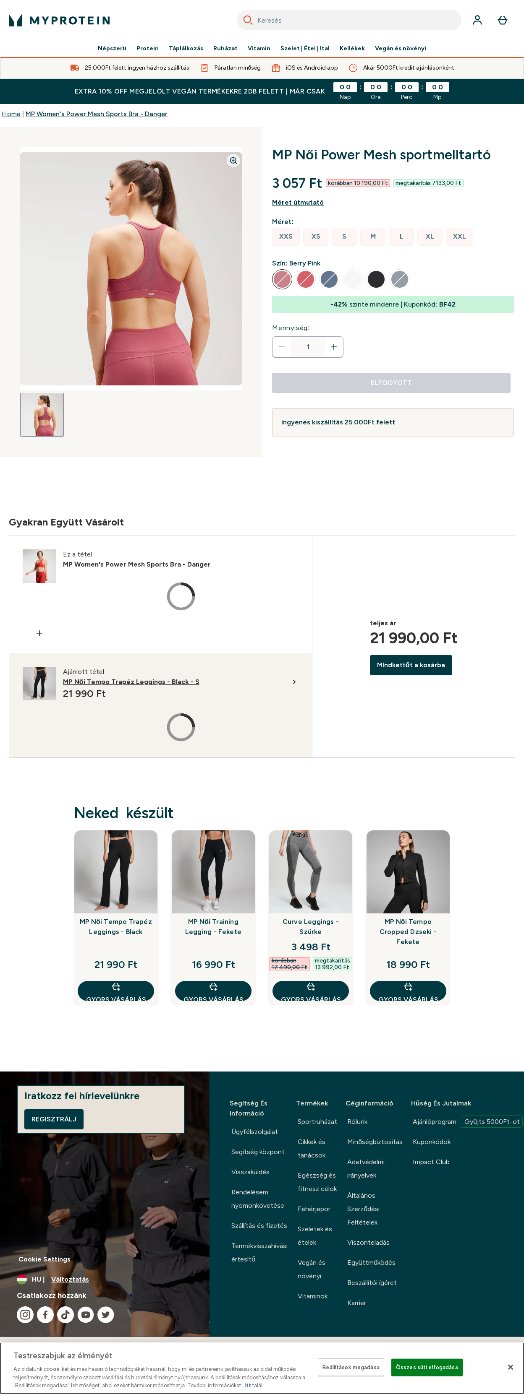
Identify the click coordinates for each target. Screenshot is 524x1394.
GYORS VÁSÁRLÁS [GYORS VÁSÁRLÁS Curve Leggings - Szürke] (311, 991)
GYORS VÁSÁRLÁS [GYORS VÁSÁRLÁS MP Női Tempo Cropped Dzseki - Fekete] (408, 991)
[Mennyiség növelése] (334, 347)
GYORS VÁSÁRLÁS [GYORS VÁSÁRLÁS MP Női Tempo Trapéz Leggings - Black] (116, 991)
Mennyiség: (291, 328)
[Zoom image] (233, 160)
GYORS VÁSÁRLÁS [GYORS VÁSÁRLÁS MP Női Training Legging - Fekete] (213, 991)
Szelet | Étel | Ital (305, 49)
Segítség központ (258, 1152)
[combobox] (349, 20)
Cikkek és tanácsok (311, 1148)
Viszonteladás (368, 1242)
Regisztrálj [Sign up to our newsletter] (53, 1119)
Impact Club (431, 1162)
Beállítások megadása (351, 1367)
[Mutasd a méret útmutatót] (393, 203)
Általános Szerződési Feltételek (363, 1208)
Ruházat (225, 49)
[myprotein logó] (59, 20)
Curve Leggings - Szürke (311, 927)
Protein (147, 49)
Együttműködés (371, 1263)
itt (247, 1385)
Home (11, 114)
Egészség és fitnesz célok (317, 1182)
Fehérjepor (314, 1209)
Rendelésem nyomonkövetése (257, 1198)
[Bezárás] (510, 1367)
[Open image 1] (42, 415)
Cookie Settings (44, 1259)
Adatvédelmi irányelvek (366, 1168)
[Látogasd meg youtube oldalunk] (85, 1314)
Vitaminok (313, 1296)
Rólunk (357, 1122)
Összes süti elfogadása (427, 1367)
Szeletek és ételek (315, 1235)
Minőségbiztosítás (375, 1142)
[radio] (286, 237)
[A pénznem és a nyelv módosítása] (105, 1279)
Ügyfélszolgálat (254, 1132)
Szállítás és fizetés (259, 1226)
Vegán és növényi (400, 49)
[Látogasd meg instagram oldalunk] (25, 1314)
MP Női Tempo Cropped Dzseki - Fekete (408, 932)
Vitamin (259, 49)
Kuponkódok (432, 1142)
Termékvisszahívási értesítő (259, 1252)
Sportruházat (317, 1122)
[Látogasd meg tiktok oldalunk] (65, 1314)
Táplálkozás (186, 49)
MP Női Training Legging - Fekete (213, 927)
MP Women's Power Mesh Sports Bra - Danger (97, 114)
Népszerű (112, 49)
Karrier (356, 1303)
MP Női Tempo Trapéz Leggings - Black (116, 927)
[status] (308, 347)
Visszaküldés (250, 1172)
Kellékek (352, 49)
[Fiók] (477, 20)
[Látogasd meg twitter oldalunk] (105, 1314)
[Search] (248, 20)
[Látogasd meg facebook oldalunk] (45, 1314)
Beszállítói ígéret (372, 1283)
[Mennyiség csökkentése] (281, 347)
